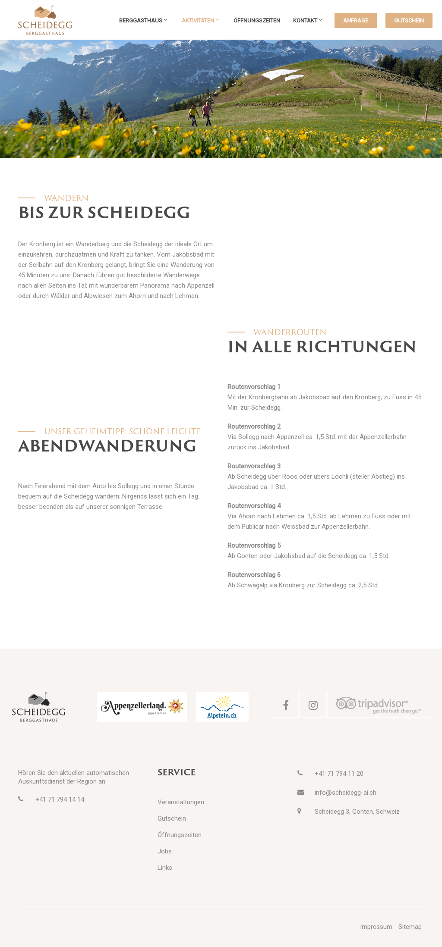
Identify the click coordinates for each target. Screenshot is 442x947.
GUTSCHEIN (409, 20)
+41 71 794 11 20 (339, 774)
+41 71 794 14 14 (59, 799)
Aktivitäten (198, 20)
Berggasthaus (140, 20)
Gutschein (172, 818)
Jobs (165, 851)
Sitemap (410, 927)
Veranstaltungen (181, 802)
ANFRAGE (355, 20)
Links (165, 868)
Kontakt (305, 20)
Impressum (376, 927)
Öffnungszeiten (257, 20)
